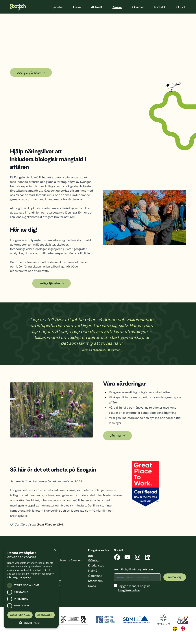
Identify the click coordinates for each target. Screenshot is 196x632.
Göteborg (94, 560)
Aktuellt (96, 7)
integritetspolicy (129, 590)
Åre (90, 555)
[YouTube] (127, 557)
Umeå (92, 586)
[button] (31, 623)
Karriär (117, 7)
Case (77, 7)
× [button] (54, 550)
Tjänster (57, 7)
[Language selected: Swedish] (181, 628)
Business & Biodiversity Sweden (60, 560)
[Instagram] (137, 557)
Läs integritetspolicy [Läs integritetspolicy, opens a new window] (19, 577)
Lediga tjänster (28, 72)
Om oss (138, 7)
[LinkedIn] (148, 557)
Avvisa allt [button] (44, 614)
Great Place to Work (49, 524)
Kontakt (159, 7)
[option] (184, 628)
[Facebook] (117, 557)
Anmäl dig (174, 577)
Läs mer (115, 435)
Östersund (95, 576)
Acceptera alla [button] (20, 614)
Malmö (92, 571)
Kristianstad (96, 565)
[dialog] (31, 587)
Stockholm (95, 581)
